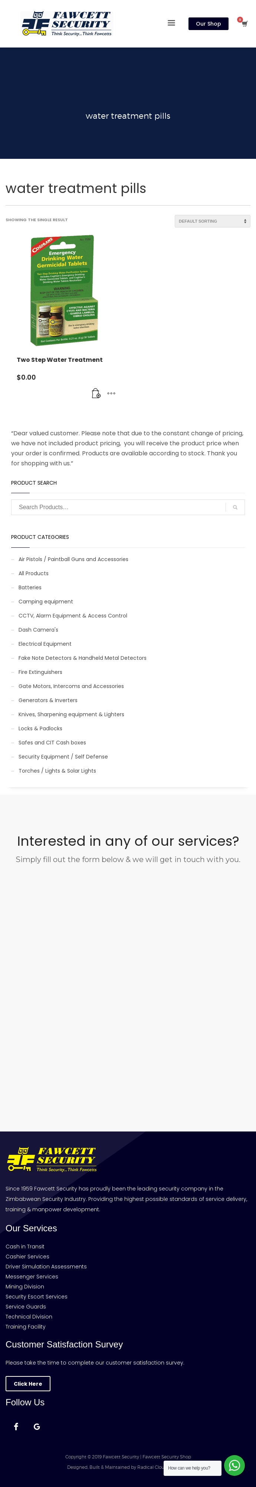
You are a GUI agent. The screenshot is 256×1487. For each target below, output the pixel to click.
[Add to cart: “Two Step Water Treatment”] (96, 393)
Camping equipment (46, 601)
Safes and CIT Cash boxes (52, 742)
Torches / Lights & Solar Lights (57, 770)
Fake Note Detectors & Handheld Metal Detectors (83, 658)
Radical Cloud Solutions (162, 1467)
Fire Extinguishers (40, 672)
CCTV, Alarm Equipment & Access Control (73, 615)
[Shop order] (212, 221)
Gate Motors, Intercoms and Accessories (71, 686)
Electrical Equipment (45, 644)
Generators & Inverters (48, 700)
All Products (34, 573)
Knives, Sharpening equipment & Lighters (71, 714)
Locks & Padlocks (40, 728)
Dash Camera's (38, 629)
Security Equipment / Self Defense (63, 756)
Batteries (30, 587)
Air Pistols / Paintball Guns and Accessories (73, 559)
